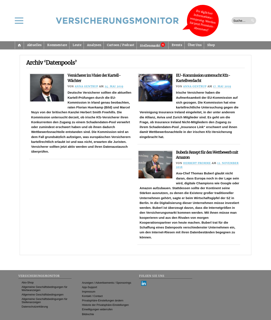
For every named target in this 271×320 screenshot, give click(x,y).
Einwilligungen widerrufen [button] (97, 309)
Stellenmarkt (152, 45)
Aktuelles (34, 45)
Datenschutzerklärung (35, 306)
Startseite (19, 45)
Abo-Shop (28, 282)
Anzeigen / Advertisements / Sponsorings (106, 282)
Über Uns (195, 45)
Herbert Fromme (197, 163)
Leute (77, 45)
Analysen (94, 45)
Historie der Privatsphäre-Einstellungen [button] (105, 304)
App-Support (89, 287)
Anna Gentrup (86, 86)
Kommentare (57, 45)
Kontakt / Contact (92, 296)
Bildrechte (88, 314)
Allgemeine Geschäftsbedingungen (43, 294)
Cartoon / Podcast (120, 45)
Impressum (88, 291)
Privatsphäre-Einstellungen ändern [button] (102, 300)
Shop (211, 45)
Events (177, 45)
